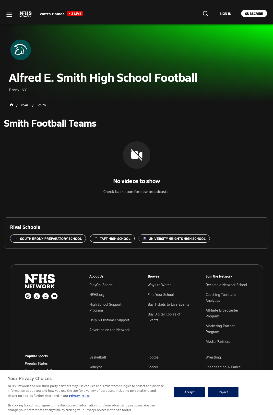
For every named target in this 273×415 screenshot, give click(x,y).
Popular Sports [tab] (36, 356)
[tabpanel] (168, 367)
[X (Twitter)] (37, 296)
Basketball (97, 357)
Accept (189, 392)
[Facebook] (28, 296)
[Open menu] (9, 14)
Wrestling (213, 357)
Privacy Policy (79, 395)
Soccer (153, 367)
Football (154, 357)
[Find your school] (205, 13)
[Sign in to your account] (225, 13)
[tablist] (49, 363)
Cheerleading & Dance (223, 367)
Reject (223, 392)
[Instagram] (45, 296)
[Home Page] (11, 105)
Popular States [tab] (36, 363)
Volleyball (97, 367)
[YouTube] (54, 296)
